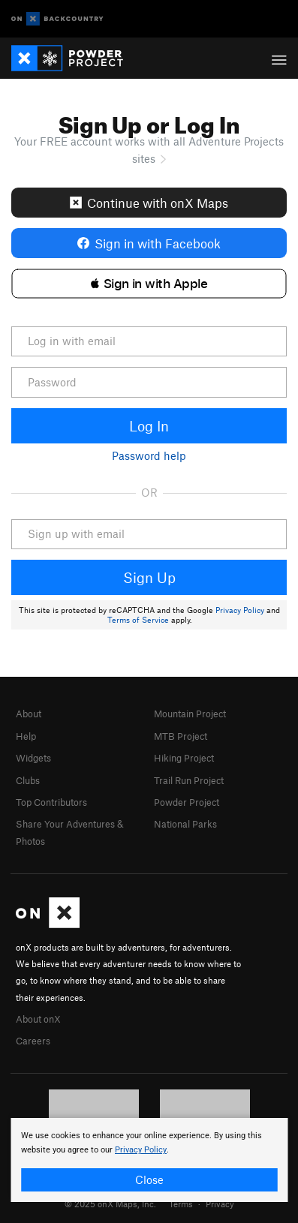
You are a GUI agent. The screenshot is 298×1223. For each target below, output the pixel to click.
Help (26, 736)
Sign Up (149, 577)
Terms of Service (138, 619)
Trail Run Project (189, 780)
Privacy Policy (239, 610)
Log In (149, 425)
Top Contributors (51, 802)
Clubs (28, 780)
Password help (149, 455)
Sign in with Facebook (149, 243)
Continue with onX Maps (149, 202)
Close (149, 1179)
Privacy (220, 1203)
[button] (149, 284)
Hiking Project (184, 758)
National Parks (185, 824)
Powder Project (186, 802)
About (28, 714)
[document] (149, 1159)
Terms (181, 1203)
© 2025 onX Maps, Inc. (110, 1203)
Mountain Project (190, 714)
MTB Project (180, 736)
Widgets (33, 758)
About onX (38, 1019)
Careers (33, 1041)
